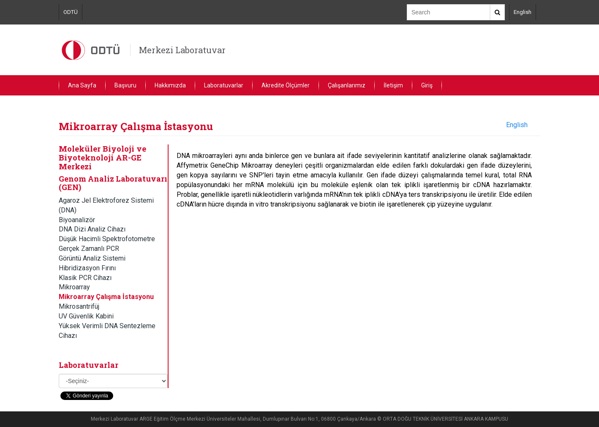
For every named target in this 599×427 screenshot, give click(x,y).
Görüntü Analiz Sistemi (92, 258)
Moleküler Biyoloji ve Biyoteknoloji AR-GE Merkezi (102, 157)
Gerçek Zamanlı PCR (89, 249)
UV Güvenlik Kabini (86, 316)
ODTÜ (70, 12)
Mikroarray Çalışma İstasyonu (106, 297)
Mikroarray (74, 287)
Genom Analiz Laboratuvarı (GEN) (113, 183)
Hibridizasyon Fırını (87, 268)
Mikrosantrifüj (79, 306)
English (522, 12)
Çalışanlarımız (346, 85)
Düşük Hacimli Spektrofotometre (107, 239)
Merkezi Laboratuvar (182, 49)
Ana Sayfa (82, 85)
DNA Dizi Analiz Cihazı (92, 229)
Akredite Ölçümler (285, 85)
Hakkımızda (170, 85)
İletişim (393, 85)
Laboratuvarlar (223, 85)
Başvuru (125, 85)
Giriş (427, 85)
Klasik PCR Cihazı (85, 278)
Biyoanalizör (77, 220)
